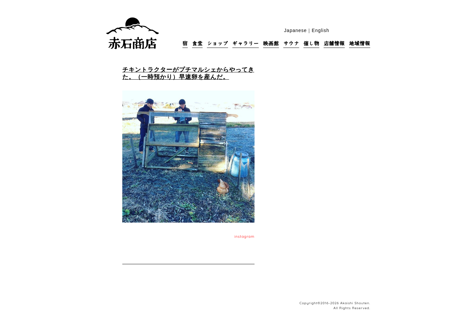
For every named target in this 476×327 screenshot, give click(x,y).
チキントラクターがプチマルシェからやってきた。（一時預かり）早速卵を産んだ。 (188, 73)
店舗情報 (334, 43)
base (366, 29)
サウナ (291, 43)
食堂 (197, 43)
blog (356, 29)
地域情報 (359, 43)
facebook (346, 29)
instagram (244, 236)
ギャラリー (245, 43)
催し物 (311, 43)
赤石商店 (132, 33)
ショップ (217, 43)
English (320, 30)
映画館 (271, 43)
